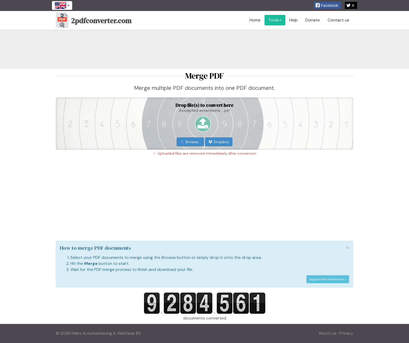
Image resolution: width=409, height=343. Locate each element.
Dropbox (218, 141)
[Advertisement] (204, 49)
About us (327, 333)
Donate (312, 20)
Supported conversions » (327, 279)
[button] (327, 5)
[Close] (347, 248)
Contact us (338, 20)
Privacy (346, 333)
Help (293, 20)
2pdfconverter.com (93, 21)
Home (255, 20)
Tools (274, 20)
